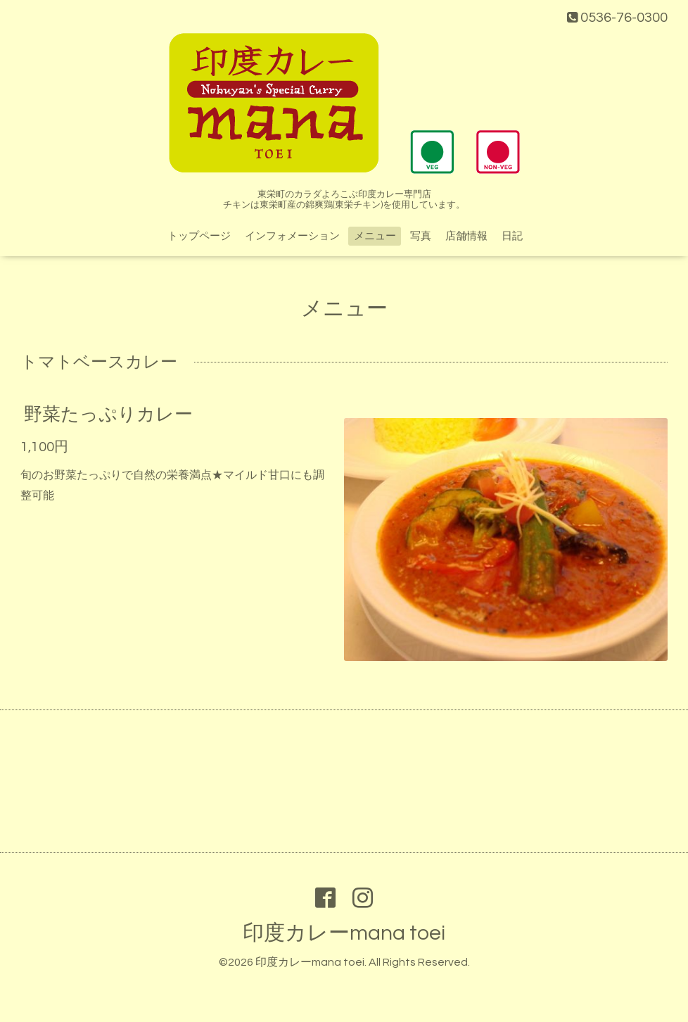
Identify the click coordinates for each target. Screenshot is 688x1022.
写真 (420, 236)
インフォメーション (292, 236)
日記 (512, 236)
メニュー (375, 236)
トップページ (199, 236)
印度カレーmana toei (344, 933)
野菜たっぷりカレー (108, 414)
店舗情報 (466, 236)
